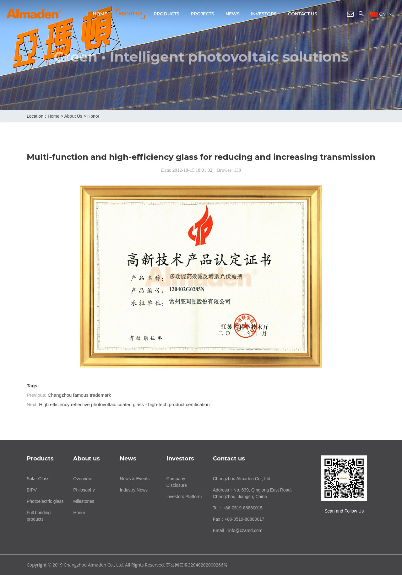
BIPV (32, 489)
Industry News (134, 489)
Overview (82, 478)
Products (166, 14)
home (53, 116)
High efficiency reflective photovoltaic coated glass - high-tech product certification (124, 404)
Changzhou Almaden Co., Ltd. (242, 478)
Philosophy (84, 489)
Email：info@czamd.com (237, 530)
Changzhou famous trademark (79, 395)
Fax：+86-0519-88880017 (238, 519)
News (232, 14)
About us (130, 14)
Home (100, 14)
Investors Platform (184, 496)
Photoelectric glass (45, 501)
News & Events (134, 478)
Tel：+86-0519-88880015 (238, 507)
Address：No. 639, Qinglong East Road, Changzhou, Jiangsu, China (252, 493)
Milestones (83, 501)
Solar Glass (38, 478)
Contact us (302, 14)
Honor (93, 116)
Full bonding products (39, 516)
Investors (264, 14)
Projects (202, 14)
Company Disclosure (176, 482)
